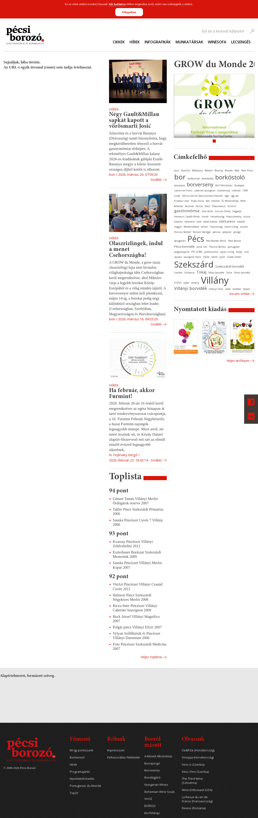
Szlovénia (189, 272)
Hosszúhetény (234, 216)
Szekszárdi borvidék (229, 266)
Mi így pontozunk (81, 750)
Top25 (74, 793)
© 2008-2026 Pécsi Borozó (19, 768)
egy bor (235, 195)
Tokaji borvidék (216, 272)
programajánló (181, 251)
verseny (195, 282)
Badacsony (197, 170)
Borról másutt (153, 742)
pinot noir (202, 246)
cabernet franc (183, 190)
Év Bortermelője (230, 200)
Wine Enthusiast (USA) (197, 790)
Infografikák (158, 42)
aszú (176, 170)
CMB (245, 190)
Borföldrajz (152, 813)
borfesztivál (194, 178)
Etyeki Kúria (197, 200)
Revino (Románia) (194, 808)
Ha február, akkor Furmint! (132, 394)
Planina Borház (217, 246)
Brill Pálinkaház (224, 185)
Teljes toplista (151, 657)
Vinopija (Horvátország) (198, 757)
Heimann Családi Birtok (187, 216)
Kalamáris (190, 221)
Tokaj (201, 272)
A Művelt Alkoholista (158, 756)
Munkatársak (189, 42)
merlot (204, 226)
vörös (228, 289)
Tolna (229, 272)
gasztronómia (187, 210)
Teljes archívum (238, 360)
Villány (215, 280)
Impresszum (115, 750)
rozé (246, 251)
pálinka (216, 232)
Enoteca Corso (181, 200)
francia (199, 206)
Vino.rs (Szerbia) (193, 765)
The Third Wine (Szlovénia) (192, 781)
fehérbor (178, 206)
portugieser (234, 246)
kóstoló (241, 221)
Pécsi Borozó (234, 240)
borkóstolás (207, 178)
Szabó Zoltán (234, 257)
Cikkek (119, 42)
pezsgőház (180, 240)
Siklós (206, 257)
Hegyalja (236, 211)
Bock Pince (247, 170)
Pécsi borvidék (184, 246)
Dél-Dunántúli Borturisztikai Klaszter (202, 195)
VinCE (148, 799)
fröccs (207, 206)
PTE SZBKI (196, 251)
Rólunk (116, 739)
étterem (216, 200)
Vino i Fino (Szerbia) (195, 772)
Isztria (246, 216)
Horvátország (217, 216)
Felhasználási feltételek (123, 757)
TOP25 (178, 282)
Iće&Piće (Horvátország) (198, 750)
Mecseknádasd (191, 226)
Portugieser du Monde (85, 786)
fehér (243, 200)
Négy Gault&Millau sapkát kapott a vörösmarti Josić (134, 120)
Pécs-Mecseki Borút (216, 240)
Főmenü (80, 739)
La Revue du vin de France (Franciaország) (197, 799)
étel (208, 200)
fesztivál (189, 206)
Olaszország (215, 226)
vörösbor (236, 289)
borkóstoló (230, 177)
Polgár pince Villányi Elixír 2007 (137, 627)
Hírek (135, 42)
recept (239, 251)
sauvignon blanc (192, 257)
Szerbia (178, 272)
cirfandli (236, 190)
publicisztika (211, 251)
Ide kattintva (117, 4)
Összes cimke (239, 294)
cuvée (177, 195)
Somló (214, 257)
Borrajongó (152, 763)
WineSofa (217, 42)
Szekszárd (193, 264)
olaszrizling (231, 226)
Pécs (196, 238)
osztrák (244, 226)
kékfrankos (227, 221)
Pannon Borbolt (182, 232)
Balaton (209, 170)
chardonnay (223, 190)
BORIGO (150, 806)
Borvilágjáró (152, 777)
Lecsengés (241, 42)
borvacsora (179, 185)
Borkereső (77, 757)
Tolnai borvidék (242, 272)
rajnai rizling (227, 251)
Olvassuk (193, 739)
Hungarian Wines (156, 785)
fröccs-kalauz (219, 206)
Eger (227, 195)
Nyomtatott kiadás (82, 779)
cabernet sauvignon (205, 190)
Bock (237, 170)
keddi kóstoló (210, 221)
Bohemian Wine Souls (159, 792)
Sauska (178, 257)
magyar (178, 226)
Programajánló (80, 772)
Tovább (156, 179)
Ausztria (185, 170)
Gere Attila (207, 211)
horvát (205, 216)
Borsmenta (152, 770)
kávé (199, 221)
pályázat (226, 232)
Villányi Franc (216, 289)
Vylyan (246, 289)
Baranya (219, 170)
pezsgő (237, 232)
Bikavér (229, 170)
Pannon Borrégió (202, 232)
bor (180, 176)
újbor (186, 282)
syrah (222, 257)
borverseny (200, 184)
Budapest (239, 185)
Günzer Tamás (223, 211)
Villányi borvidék (190, 288)
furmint (232, 206)
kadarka (178, 221)
